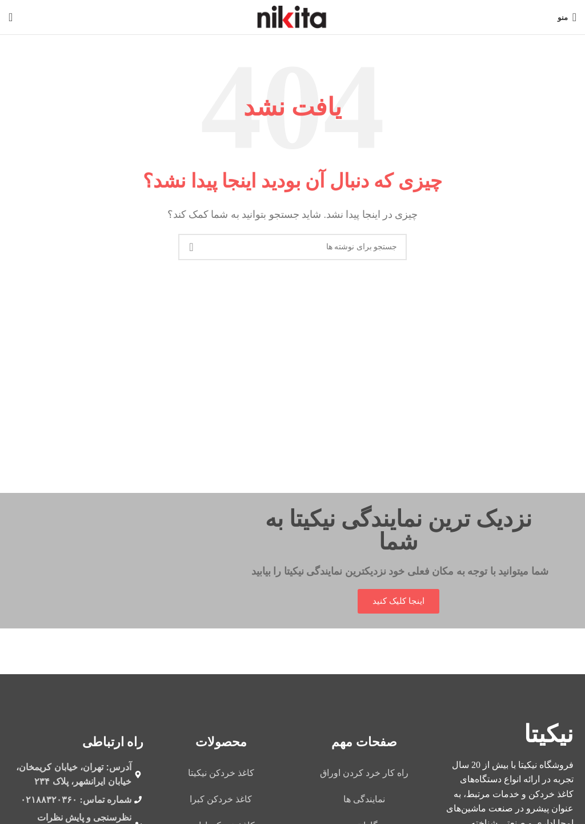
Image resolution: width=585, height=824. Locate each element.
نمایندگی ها (364, 799)
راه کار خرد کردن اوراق (364, 773)
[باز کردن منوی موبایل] (567, 17)
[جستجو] (10, 17)
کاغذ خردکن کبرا (221, 799)
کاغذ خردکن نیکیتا (221, 773)
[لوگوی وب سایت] (292, 16)
